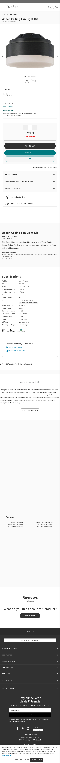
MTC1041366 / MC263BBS (44, 524)
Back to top (30, 631)
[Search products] (48, 7)
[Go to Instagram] (28, 729)
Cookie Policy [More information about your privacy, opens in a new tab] (6, 756)
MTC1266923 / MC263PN (44, 527)
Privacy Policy (46, 719)
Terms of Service (16, 722)
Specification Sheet (15, 347)
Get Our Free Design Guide (30, 640)
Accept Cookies (37, 760)
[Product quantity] (30, 127)
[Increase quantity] (34, 127)
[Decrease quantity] (25, 127)
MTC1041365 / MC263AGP (15, 522)
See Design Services (18, 197)
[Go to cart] (57, 6)
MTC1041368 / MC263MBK (15, 524)
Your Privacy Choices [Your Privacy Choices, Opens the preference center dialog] (22, 760)
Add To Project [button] (30, 153)
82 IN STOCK (8, 103)
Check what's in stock (9, 107)
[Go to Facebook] (17, 729)
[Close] (56, 748)
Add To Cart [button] (30, 146)
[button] (2, 7)
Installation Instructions (16, 351)
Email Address (15, 710)
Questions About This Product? (22, 203)
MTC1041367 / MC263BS (15, 527)
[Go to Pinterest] (26, 83)
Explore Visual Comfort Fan (30, 410)
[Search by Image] (52, 7)
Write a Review (30, 616)
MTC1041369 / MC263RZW (44, 522)
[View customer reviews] (38, 729)
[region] (30, 754)
